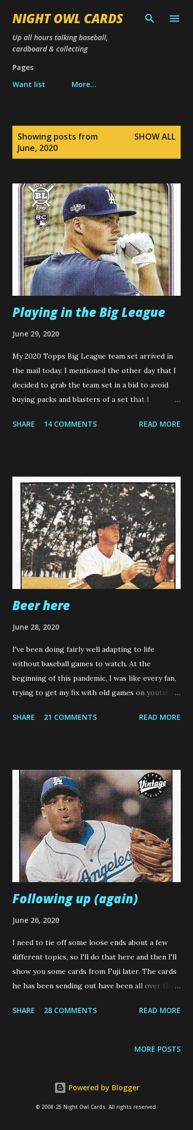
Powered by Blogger (96, 1087)
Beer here (41, 605)
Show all (155, 136)
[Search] (150, 18)
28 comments (70, 1010)
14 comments (70, 424)
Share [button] (23, 424)
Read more (160, 424)
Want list (28, 84)
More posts (157, 1049)
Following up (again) (75, 898)
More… (84, 84)
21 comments (70, 717)
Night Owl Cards (67, 18)
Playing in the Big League (88, 312)
